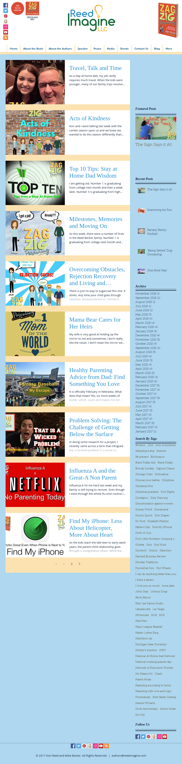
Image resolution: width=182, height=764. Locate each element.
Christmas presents (146, 492)
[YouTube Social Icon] (5, 32)
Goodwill (141, 550)
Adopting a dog (144, 451)
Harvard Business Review (150, 556)
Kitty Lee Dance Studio (149, 603)
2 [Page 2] (72, 564)
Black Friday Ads (145, 463)
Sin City (140, 715)
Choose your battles (147, 480)
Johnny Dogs (159, 591)
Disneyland (161, 509)
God (149, 545)
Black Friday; (165, 463)
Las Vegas (158, 609)
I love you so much (147, 586)
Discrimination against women (154, 504)
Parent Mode (143, 679)
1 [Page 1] (64, 564)
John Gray (141, 591)
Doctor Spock (143, 515)
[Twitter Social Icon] (5, 10)
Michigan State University (151, 644)
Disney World (143, 509)
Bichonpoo (158, 457)
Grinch (153, 550)
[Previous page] (56, 563)
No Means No (144, 674)
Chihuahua (161, 474)
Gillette (139, 545)
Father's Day (142, 527)
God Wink (160, 545)
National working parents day (153, 662)
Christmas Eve (144, 486)
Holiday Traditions (146, 562)
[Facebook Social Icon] (5, 5)
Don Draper (162, 515)
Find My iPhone (162, 527)
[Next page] (79, 563)
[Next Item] (170, 128)
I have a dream (144, 580)
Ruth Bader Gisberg (164, 697)
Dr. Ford (140, 521)
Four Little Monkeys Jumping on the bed (155, 539)
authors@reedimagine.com (129, 755)
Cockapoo (141, 498)
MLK (162, 615)
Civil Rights (167, 492)
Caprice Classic (165, 468)
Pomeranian (142, 697)
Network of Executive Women (154, 668)
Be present (141, 457)
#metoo (140, 445)
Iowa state (168, 586)
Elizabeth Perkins (157, 521)
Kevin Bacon (143, 597)
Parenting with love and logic (153, 691)
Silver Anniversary (146, 709)
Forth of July (143, 533)
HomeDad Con (144, 568)
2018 (150, 445)
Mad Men (141, 621)
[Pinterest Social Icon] (5, 16)
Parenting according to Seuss (153, 685)
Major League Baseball (149, 627)
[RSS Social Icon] (5, 37)
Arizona (161, 451)
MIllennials (142, 615)
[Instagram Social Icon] (5, 26)
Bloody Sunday (144, 468)
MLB (154, 615)
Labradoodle (142, 609)
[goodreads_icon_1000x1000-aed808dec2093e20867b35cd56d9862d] (5, 21)
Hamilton (165, 550)
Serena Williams (145, 703)
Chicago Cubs (143, 474)
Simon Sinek (168, 709)
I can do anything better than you (155, 574)
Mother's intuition (146, 650)
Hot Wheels (163, 568)
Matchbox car (143, 638)
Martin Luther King (146, 633)
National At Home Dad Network (155, 656)
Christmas (168, 480)
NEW (162, 650)
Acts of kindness (166, 445)
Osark (158, 674)
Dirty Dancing (159, 498)
